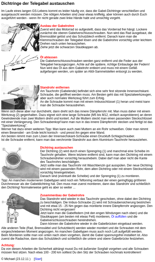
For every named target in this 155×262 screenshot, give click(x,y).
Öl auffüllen (119, 216)
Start (38, 259)
